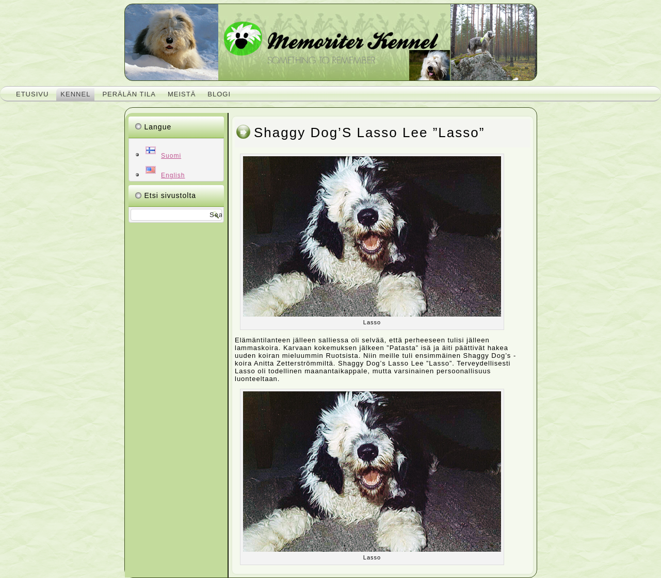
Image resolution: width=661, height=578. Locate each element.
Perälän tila (129, 94)
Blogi (219, 94)
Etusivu (32, 94)
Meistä (182, 94)
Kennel (75, 94)
